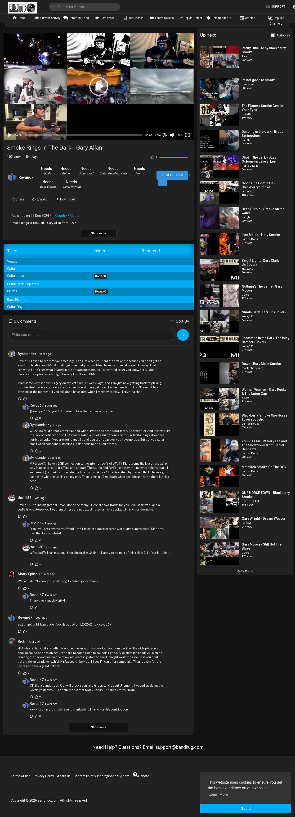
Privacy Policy (44, 776)
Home (19, 17)
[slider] (83, 135)
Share (17, 199)
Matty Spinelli (29, 574)
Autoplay (283, 35)
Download (65, 199)
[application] (99, 86)
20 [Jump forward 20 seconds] (165, 135)
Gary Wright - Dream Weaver (264, 518)
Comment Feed (76, 17)
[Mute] (172, 135)
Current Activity (47, 17)
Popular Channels (276, 20)
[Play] (9, 135)
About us (64, 776)
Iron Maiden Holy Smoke (261, 235)
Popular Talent (190, 17)
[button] (98, 86)
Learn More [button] (218, 794)
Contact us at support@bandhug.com (102, 776)
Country (61, 216)
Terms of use (21, 776)
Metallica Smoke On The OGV (264, 467)
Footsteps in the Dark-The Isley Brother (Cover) (265, 340)
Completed (105, 17)
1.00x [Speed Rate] (158, 135)
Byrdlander (27, 354)
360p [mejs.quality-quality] (180, 135)
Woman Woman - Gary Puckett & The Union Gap (265, 391)
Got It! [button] (246, 808)
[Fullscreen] (187, 135)
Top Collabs (133, 17)
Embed (40, 199)
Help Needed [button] (218, 17)
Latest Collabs (162, 17)
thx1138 (24, 498)
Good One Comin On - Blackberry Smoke (258, 185)
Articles (247, 17)
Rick (22, 641)
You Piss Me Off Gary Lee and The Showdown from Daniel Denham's (264, 445)
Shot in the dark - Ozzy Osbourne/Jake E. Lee (259, 159)
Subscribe (172, 175)
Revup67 (25, 177)
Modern (75, 216)
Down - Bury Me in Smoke (261, 364)
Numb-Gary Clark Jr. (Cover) (264, 312)
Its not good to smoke (259, 80)
